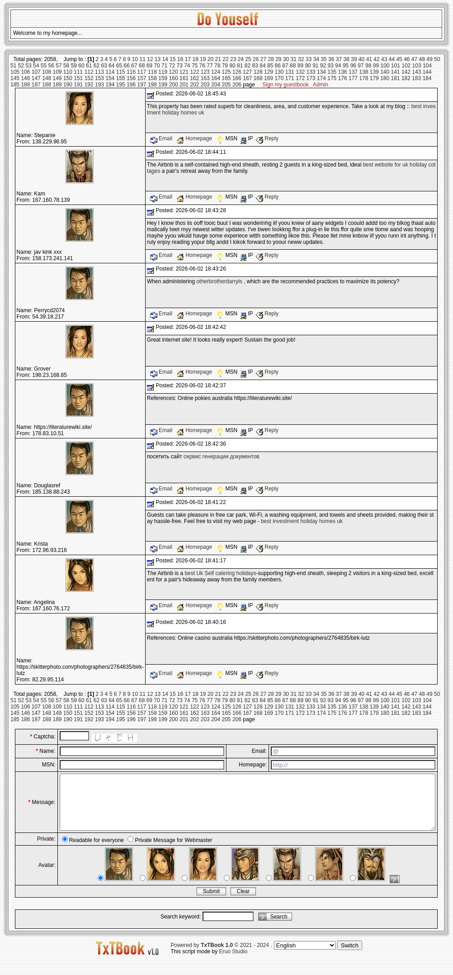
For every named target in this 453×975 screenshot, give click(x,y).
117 (141, 72)
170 (278, 78)
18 (195, 59)
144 (427, 72)
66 (127, 65)
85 (270, 65)
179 (374, 78)
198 (152, 84)
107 (36, 72)
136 (342, 72)
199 (162, 84)
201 (184, 84)
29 (278, 59)
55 (44, 65)
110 (67, 72)
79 (225, 65)
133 (311, 72)
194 (109, 84)
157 (141, 78)
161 (184, 78)
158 (152, 78)
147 (36, 78)
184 (427, 78)
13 (157, 59)
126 (236, 72)
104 (427, 65)
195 (120, 84)
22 (225, 59)
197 (141, 84)
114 (109, 72)
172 (300, 78)
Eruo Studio (233, 962)
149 (57, 78)
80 (232, 65)
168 (258, 78)
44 (392, 59)
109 (57, 72)
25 (248, 59)
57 (58, 65)
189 (57, 84)
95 (346, 65)
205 (226, 84)
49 (429, 59)
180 (384, 78)
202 (194, 84)
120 (173, 72)
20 (210, 59)
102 (406, 65)
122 (194, 72)
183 (416, 78)
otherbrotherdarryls (219, 281)
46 (407, 59)
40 (361, 59)
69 (149, 65)
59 (74, 65)
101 (395, 65)
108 (46, 72)
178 (363, 78)
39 (354, 59)
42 (376, 59)
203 (205, 84)
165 (226, 78)
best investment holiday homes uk (302, 521)
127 (247, 72)
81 (240, 65)
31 (294, 59)
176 (342, 78)
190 (67, 84)
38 (346, 59)
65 (119, 65)
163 (205, 78)
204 (215, 84)
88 (293, 65)
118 (152, 72)
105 (14, 72)
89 (300, 65)
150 (67, 78)
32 (301, 59)
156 (131, 78)
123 (205, 72)
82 (247, 65)
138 (363, 72)
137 (353, 72)
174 (321, 78)
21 (218, 59)
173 (311, 78)
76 (202, 65)
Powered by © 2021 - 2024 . (221, 956)
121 (184, 72)
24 (241, 59)
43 (384, 59)
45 (399, 59)
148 (46, 78)
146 (25, 78)
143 (416, 72)
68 (142, 65)
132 (300, 72)
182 (406, 78)
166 (236, 78)
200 (173, 84)
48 (422, 59)
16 (180, 59)
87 (285, 65)
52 (21, 65)
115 (120, 72)
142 (406, 72)
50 (437, 59)
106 (25, 72)
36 (331, 59)
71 (164, 65)
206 (236, 84)
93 (331, 65)
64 (111, 65)
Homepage (195, 138)
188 (46, 84)
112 (89, 72)
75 (195, 65)
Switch (350, 956)
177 (353, 78)
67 (134, 65)
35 (323, 59)
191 (78, 84)
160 (173, 78)
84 (262, 65)
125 (226, 72)
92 (323, 65)
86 (278, 65)
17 (188, 59)
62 (96, 65)
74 (187, 65)
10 (135, 59)
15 (172, 59)
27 (263, 59)
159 (162, 78)
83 (255, 65)
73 (179, 65)
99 (376, 65)
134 (321, 72)
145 (14, 78)
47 (414, 59)
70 (157, 65)
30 (286, 59)
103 (416, 65)
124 (215, 72)
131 (289, 72)
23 (233, 59)
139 (374, 72)
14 (165, 59)
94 (338, 65)
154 (109, 78)
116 (131, 72)
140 (384, 72)
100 (384, 65)
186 (25, 84)
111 (78, 72)
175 (331, 78)
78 (217, 65)
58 (66, 65)
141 (395, 72)
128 (258, 72)
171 (289, 78)
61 (89, 65)
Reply (267, 138)
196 (131, 84)
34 (316, 59)
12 (150, 59)
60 (81, 65)
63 (104, 65)
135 (331, 72)
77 (209, 65)
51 (13, 65)
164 (215, 78)
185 (14, 84)
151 (78, 78)
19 (203, 59)
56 (51, 65)
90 (308, 65)
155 (120, 78)
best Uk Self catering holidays (220, 573)
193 (99, 84)
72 (172, 65)
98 (368, 65)
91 (315, 65)
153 (99, 78)
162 (194, 78)
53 (28, 65)
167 (247, 78)
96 (353, 65)
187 (36, 84)
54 (36, 65)
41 (369, 59)
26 (256, 59)
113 (99, 72)
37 (339, 59)
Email (162, 138)
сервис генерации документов (222, 456)
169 (268, 78)
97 (360, 65)
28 (271, 59)
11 (143, 59)
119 (162, 72)
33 (308, 59)
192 (89, 84)
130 (278, 72)
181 (395, 78)
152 (89, 78)
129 (268, 72)
